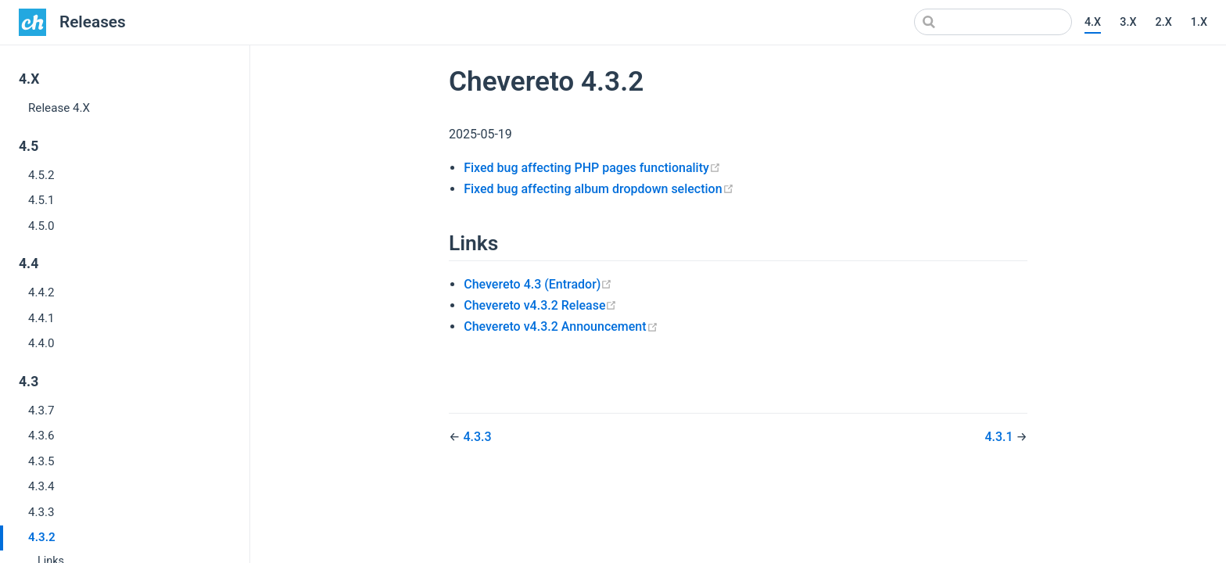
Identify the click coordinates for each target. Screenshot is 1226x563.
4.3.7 (41, 410)
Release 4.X (59, 108)
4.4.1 (41, 318)
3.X (1128, 22)
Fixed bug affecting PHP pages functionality (592, 167)
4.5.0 (41, 226)
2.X (1163, 22)
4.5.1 (41, 200)
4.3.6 (41, 436)
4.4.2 (41, 292)
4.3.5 (41, 461)
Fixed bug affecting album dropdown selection (598, 188)
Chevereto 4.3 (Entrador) (538, 284)
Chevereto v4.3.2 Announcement (561, 326)
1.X (1199, 22)
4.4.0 (41, 343)
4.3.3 (41, 512)
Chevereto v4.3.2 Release (540, 305)
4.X (1092, 22)
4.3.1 (1000, 436)
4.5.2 (41, 175)
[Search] (993, 22)
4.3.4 (41, 486)
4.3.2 (42, 537)
